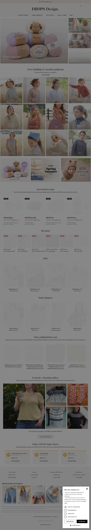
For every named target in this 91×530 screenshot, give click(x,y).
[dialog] (76, 507)
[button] (75, 525)
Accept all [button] (82, 521)
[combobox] (87, 489)
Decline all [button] (70, 521)
